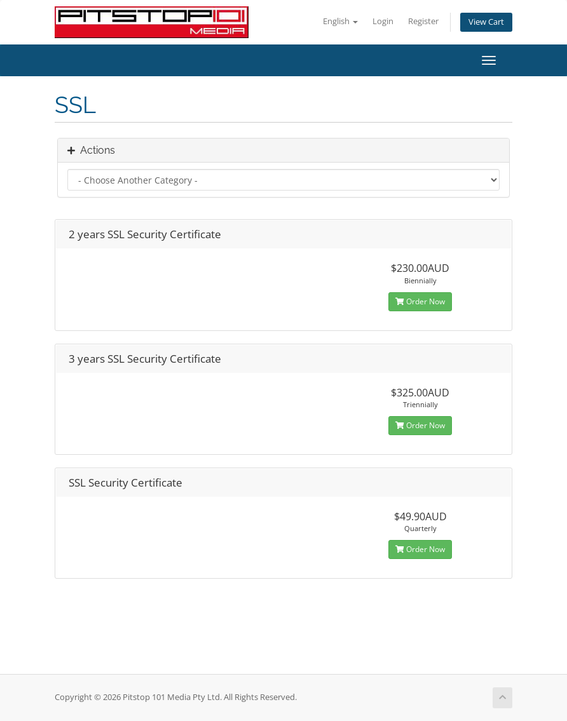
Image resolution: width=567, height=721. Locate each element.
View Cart (486, 22)
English (340, 21)
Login (382, 21)
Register (423, 21)
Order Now (420, 301)
